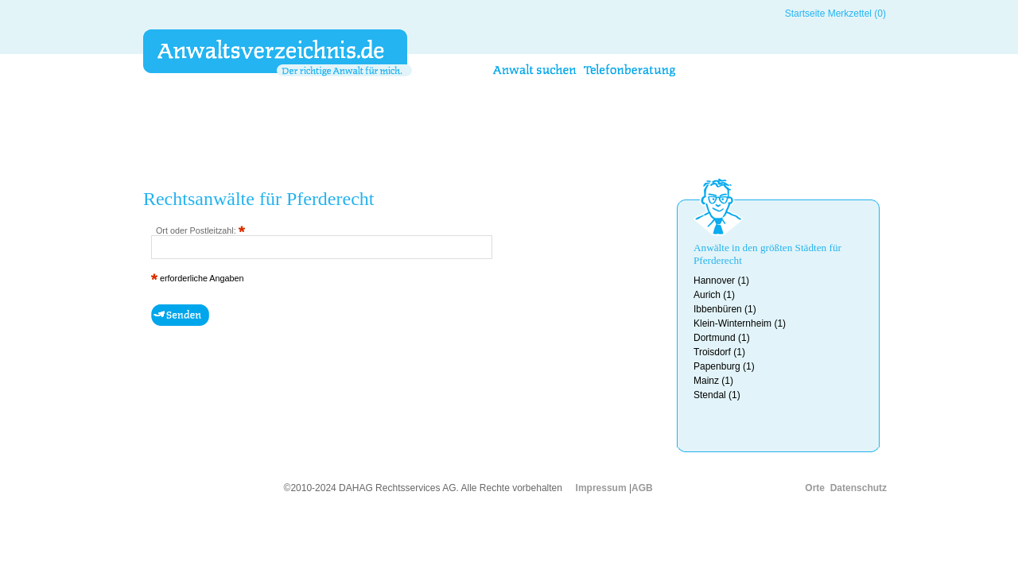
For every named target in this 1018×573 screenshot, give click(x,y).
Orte (815, 488)
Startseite (805, 13)
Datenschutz (858, 488)
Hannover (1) (721, 280)
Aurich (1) (714, 294)
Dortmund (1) (722, 337)
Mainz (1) (713, 380)
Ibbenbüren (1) (725, 309)
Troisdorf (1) (719, 352)
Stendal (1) (717, 395)
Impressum (601, 488)
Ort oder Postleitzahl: (200, 230)
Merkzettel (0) (857, 13)
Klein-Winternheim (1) (740, 323)
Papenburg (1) (724, 366)
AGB (642, 488)
